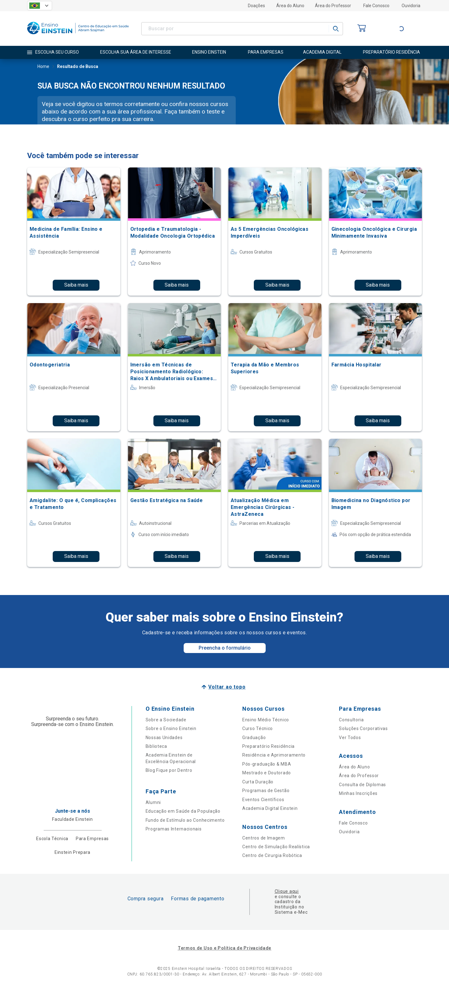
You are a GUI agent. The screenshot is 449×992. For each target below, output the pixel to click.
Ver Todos (350, 737)
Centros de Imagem (263, 837)
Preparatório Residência (268, 746)
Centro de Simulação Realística (276, 846)
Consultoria (351, 719)
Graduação (254, 737)
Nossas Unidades (164, 737)
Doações (256, 5)
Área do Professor (333, 5)
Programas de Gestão (265, 790)
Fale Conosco (376, 5)
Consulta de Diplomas (362, 784)
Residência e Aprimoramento (274, 754)
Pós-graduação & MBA (266, 764)
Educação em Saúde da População (183, 811)
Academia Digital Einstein (270, 808)
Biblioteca (156, 746)
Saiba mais (76, 285)
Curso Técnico (257, 728)
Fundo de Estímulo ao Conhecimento (185, 820)
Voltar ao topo (226, 687)
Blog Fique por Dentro (169, 770)
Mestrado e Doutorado (266, 772)
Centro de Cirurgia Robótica (272, 855)
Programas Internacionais (174, 828)
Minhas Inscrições (358, 793)
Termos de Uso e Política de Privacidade (224, 948)
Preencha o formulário (225, 648)
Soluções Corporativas (363, 728)
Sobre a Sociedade (166, 719)
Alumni (153, 802)
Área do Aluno (290, 5)
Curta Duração (257, 781)
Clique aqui (287, 891)
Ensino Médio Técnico (265, 719)
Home (43, 67)
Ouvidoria (411, 5)
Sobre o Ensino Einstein (171, 728)
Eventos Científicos (263, 799)
